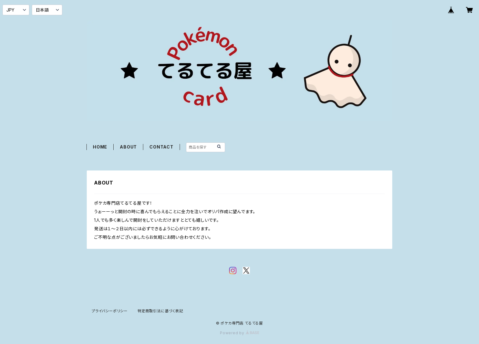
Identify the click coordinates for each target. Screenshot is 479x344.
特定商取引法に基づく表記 (160, 311)
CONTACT (161, 146)
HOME (100, 146)
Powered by (239, 333)
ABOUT (128, 146)
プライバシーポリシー (110, 311)
